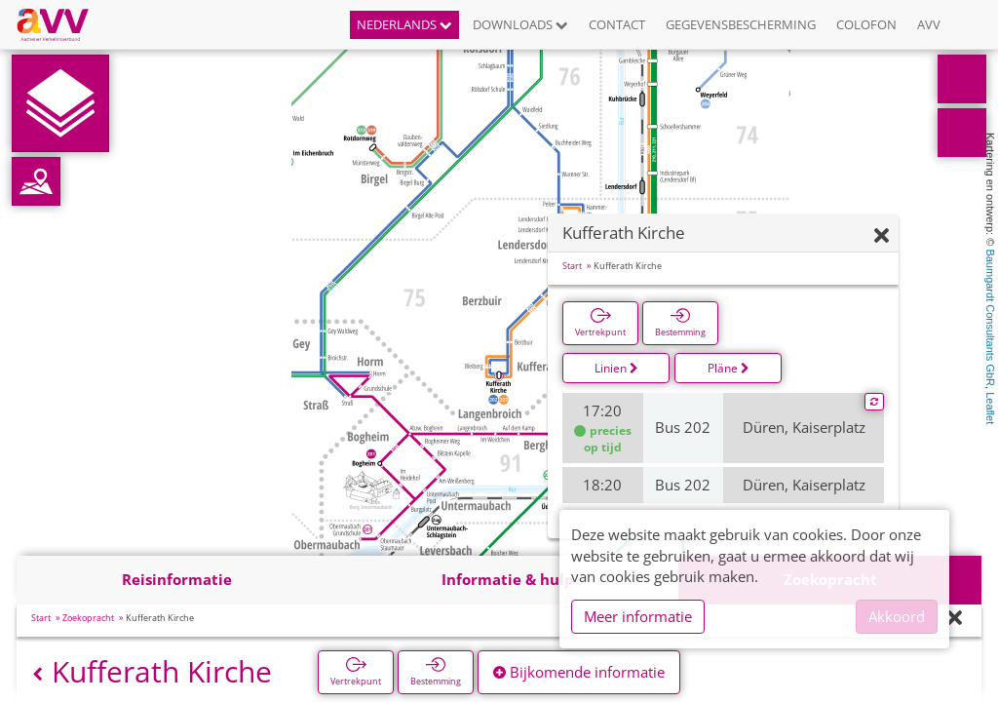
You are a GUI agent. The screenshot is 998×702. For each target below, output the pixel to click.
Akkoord (896, 616)
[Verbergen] (881, 236)
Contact (617, 24)
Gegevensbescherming (741, 24)
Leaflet (990, 408)
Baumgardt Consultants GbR (990, 317)
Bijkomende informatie (579, 672)
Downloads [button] (520, 24)
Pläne (728, 368)
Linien (616, 368)
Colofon (866, 24)
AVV (928, 24)
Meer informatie (638, 616)
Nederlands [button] (404, 24)
